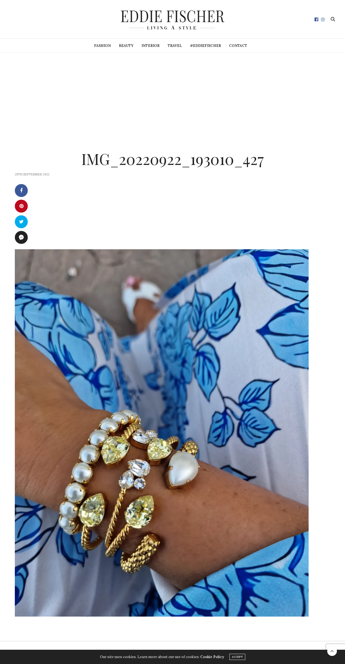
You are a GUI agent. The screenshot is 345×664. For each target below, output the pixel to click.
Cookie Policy (212, 657)
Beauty (126, 45)
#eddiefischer (205, 45)
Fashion (102, 45)
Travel (175, 45)
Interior (151, 45)
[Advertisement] (172, 93)
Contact (238, 45)
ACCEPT (237, 657)
